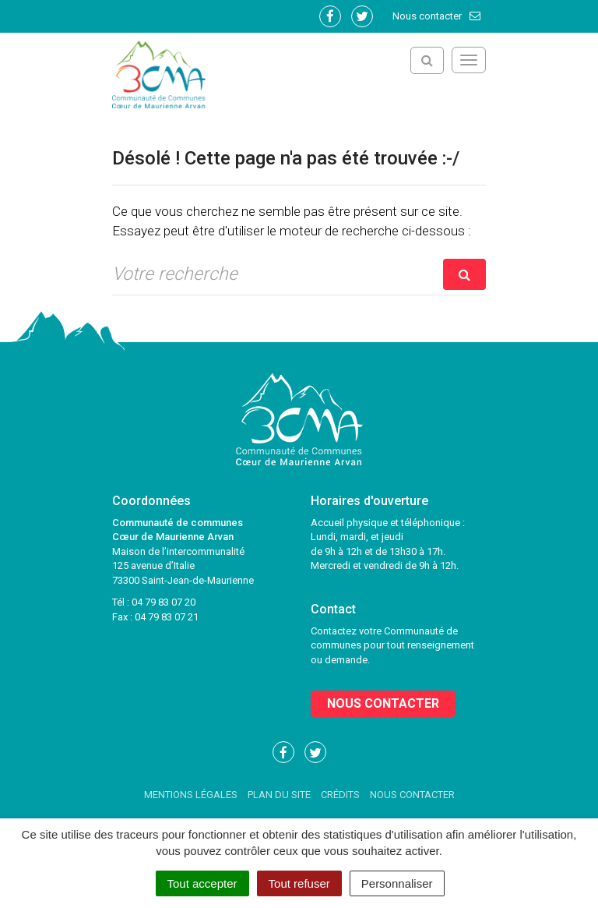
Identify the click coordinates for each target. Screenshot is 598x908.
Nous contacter (437, 16)
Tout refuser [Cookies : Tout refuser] (299, 883)
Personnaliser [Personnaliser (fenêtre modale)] (397, 883)
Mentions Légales (190, 794)
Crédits (340, 794)
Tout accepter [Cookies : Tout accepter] (202, 883)
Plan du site (279, 794)
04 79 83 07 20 (163, 602)
